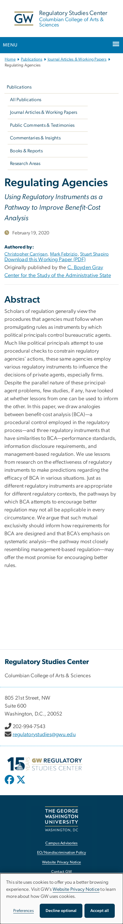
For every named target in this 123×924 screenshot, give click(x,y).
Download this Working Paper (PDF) (45, 259)
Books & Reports (26, 151)
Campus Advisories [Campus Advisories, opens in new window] (61, 843)
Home (10, 59)
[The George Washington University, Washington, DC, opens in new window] (61, 818)
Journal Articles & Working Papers (77, 59)
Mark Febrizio (64, 254)
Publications (31, 59)
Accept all (99, 911)
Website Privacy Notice (76, 889)
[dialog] (61, 898)
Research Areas (25, 163)
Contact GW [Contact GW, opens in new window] (61, 872)
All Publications (25, 99)
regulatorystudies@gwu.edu (44, 734)
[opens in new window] (10, 784)
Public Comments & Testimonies (42, 125)
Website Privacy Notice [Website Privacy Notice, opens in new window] (61, 862)
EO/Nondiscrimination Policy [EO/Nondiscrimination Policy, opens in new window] (61, 853)
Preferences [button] (23, 911)
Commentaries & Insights (35, 138)
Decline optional (61, 911)
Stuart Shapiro (94, 254)
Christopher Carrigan (25, 254)
